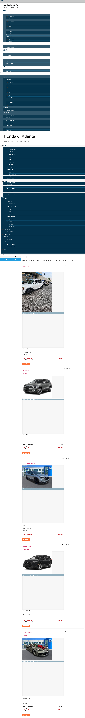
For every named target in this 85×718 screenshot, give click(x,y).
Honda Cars (8, 14)
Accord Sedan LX (70, 404)
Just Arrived (8, 55)
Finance (5, 57)
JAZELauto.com (54, 622)
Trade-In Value (9, 65)
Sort (29, 257)
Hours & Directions (9, 69)
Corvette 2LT (48, 341)
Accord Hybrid (11, 41)
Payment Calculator (10, 63)
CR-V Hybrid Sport (71, 270)
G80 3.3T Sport (28, 404)
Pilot (10, 28)
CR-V (10, 23)
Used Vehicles (6, 42)
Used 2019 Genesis (27, 400)
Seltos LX (47, 270)
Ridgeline (11, 33)
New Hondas (6, 11)
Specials (5, 50)
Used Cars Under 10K (10, 47)
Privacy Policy (26, 688)
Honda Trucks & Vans (10, 29)
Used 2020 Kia (26, 266)
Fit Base (67, 341)
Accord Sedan (11, 16)
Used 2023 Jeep (26, 460)
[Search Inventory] (18, 632)
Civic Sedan (11, 18)
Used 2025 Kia (47, 266)
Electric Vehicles (9, 34)
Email (4, 672)
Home (4, 10)
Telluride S (26, 270)
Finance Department (10, 60)
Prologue (11, 37)
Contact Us (8, 71)
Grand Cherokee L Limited (31, 463)
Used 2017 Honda (69, 400)
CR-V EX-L (26, 341)
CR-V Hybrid (11, 21)
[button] (25, 73)
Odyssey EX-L (48, 404)
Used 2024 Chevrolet (48, 337)
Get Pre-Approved (9, 61)
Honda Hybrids (9, 36)
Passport (10, 26)
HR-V (10, 24)
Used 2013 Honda (69, 337)
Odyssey (10, 31)
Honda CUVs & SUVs (10, 19)
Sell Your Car (6, 49)
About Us (5, 66)
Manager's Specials (10, 53)
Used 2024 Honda (69, 266)
